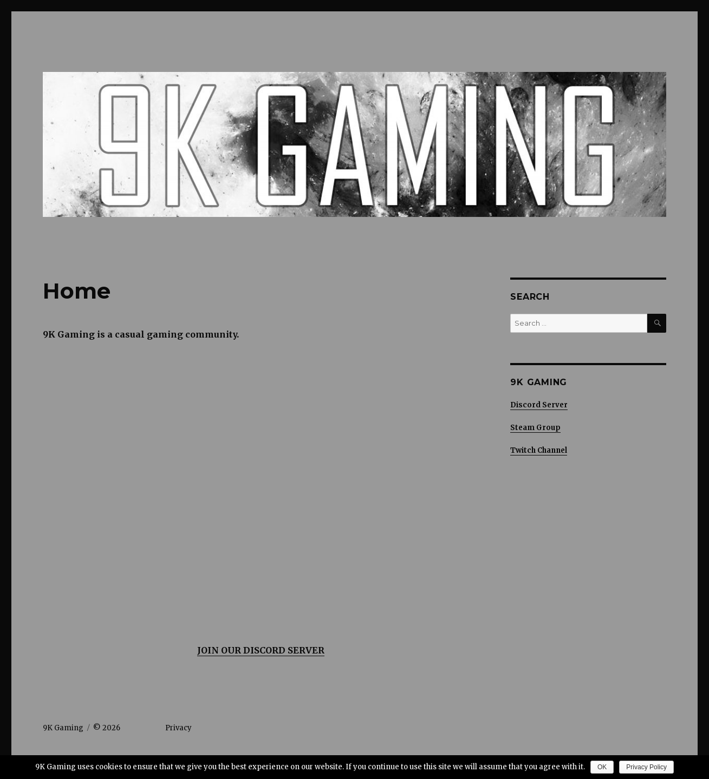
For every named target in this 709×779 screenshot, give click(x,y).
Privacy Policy (646, 767)
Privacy (178, 727)
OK (602, 767)
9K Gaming (63, 727)
